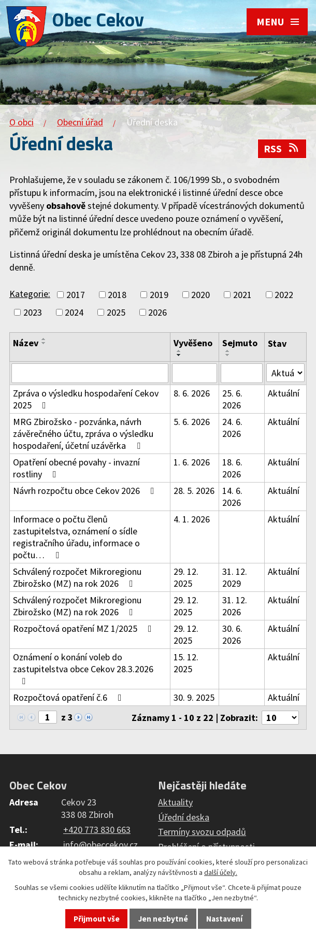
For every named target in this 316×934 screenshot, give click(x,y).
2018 (117, 295)
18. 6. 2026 (232, 468)
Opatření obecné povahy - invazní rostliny (76, 468)
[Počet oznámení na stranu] (280, 718)
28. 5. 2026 (194, 491)
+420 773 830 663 (97, 830)
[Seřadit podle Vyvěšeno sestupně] (179, 355)
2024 (74, 312)
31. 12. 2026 (234, 606)
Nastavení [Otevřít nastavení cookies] (224, 919)
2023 (32, 312)
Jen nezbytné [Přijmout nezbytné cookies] (163, 919)
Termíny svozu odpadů (202, 832)
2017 (75, 295)
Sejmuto (239, 343)
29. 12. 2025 (186, 577)
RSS (282, 149)
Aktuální (283, 393)
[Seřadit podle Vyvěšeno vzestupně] (179, 351)
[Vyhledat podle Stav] (285, 372)
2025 (116, 312)
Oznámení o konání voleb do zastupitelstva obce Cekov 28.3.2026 (83, 668)
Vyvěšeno (193, 343)
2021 (242, 295)
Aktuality (175, 802)
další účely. (220, 872)
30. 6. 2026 (232, 634)
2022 (284, 295)
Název (25, 343)
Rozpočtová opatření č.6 (69, 697)
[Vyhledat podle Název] (89, 373)
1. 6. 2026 (192, 462)
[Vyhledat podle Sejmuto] (242, 373)
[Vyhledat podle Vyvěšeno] (195, 373)
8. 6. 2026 (192, 393)
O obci (21, 122)
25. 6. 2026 (232, 399)
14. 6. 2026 (232, 496)
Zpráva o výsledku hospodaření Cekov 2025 (86, 399)
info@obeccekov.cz (100, 845)
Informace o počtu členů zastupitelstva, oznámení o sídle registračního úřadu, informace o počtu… (76, 537)
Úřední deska (183, 817)
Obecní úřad (80, 122)
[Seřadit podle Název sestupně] (44, 343)
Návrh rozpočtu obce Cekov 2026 (86, 491)
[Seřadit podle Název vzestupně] (44, 339)
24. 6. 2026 (232, 428)
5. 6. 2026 (192, 422)
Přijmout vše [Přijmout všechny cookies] (97, 919)
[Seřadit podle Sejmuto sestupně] (228, 355)
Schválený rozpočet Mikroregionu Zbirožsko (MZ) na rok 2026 (77, 577)
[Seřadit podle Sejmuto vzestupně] (228, 351)
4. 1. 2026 (192, 519)
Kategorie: (29, 294)
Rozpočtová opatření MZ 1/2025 (84, 628)
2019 (159, 295)
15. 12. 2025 (186, 663)
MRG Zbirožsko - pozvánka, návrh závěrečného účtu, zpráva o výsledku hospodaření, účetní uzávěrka (83, 433)
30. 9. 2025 (194, 697)
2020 (200, 295)
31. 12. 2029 (234, 577)
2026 (157, 312)
